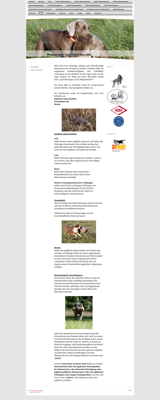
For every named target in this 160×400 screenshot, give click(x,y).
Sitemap (41, 390)
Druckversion (33, 390)
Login (130, 390)
